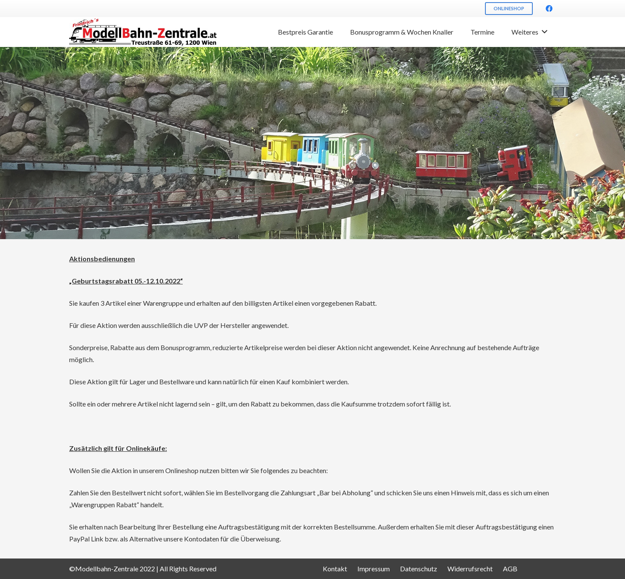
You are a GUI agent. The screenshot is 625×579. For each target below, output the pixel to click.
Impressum (373, 568)
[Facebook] (549, 8)
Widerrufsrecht (470, 568)
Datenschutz (418, 568)
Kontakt (335, 568)
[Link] (142, 32)
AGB (510, 568)
